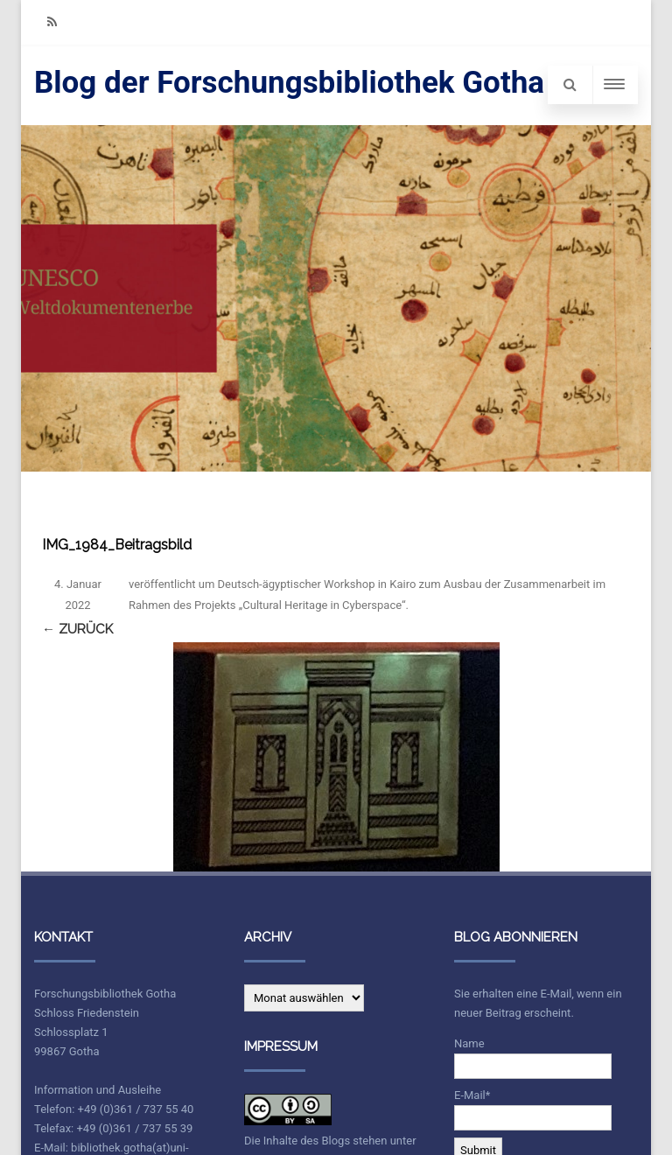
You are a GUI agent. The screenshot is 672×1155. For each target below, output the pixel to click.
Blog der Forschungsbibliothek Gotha (289, 83)
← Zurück (77, 629)
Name (533, 1058)
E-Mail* (533, 1109)
